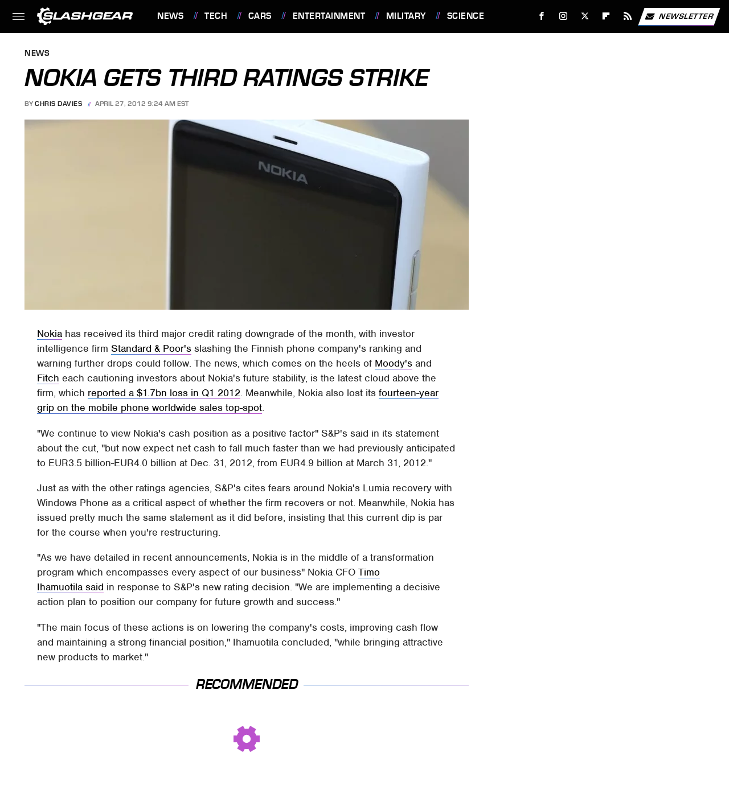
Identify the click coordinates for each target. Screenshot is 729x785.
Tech (215, 16)
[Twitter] (584, 16)
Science (466, 16)
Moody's (393, 363)
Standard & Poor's (151, 348)
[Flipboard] (606, 16)
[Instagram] (563, 16)
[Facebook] (542, 16)
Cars (260, 16)
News (170, 16)
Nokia (49, 333)
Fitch (48, 378)
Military (406, 16)
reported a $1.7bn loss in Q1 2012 (164, 393)
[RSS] (628, 16)
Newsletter (679, 16)
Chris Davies (58, 104)
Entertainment (329, 16)
